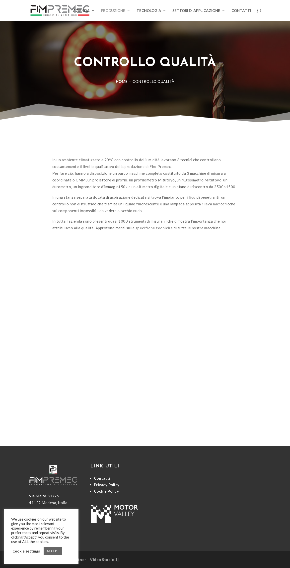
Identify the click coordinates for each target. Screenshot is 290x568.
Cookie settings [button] (26, 551)
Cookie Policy (106, 491)
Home (122, 81)
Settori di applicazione (196, 11)
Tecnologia (149, 11)
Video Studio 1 (103, 559)
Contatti (241, 11)
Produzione (113, 11)
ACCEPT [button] (53, 551)
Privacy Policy (107, 484)
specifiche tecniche (154, 228)
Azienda (81, 11)
